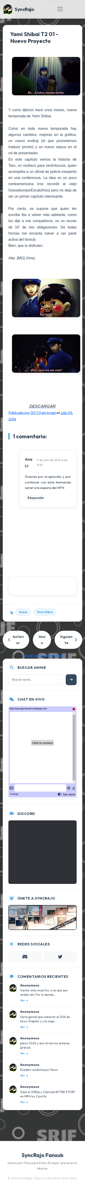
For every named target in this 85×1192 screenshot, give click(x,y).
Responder (36, 498)
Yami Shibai (45, 612)
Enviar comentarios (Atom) (44, 655)
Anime (23, 612)
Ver (24, 1000)
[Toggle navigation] (60, 9)
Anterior (16, 639)
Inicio (42, 639)
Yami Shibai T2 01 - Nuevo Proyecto (34, 37)
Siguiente (68, 639)
